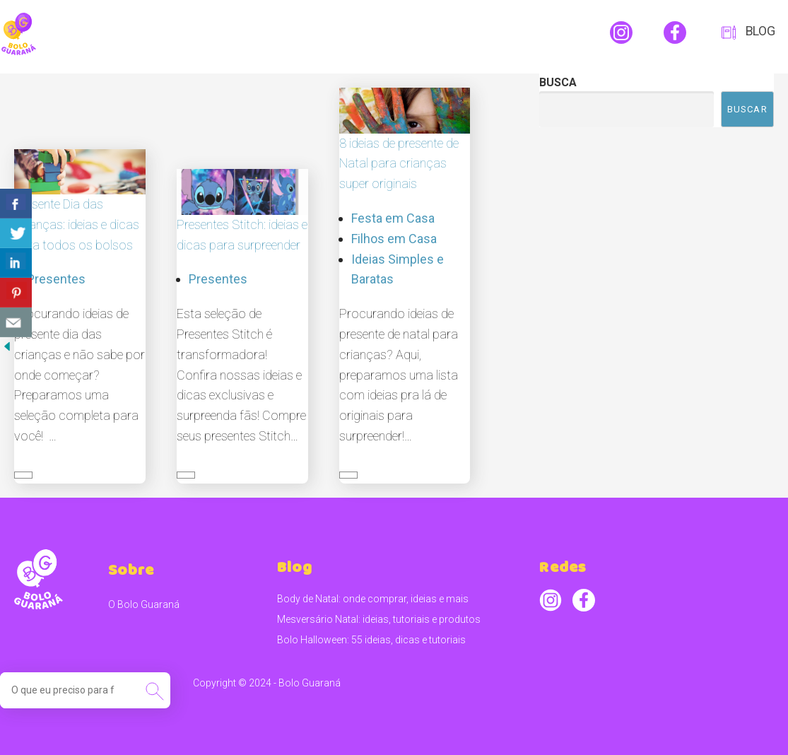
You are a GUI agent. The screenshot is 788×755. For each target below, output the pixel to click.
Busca (558, 82)
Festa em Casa (393, 218)
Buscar (747, 109)
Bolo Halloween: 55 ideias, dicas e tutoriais (371, 639)
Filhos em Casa (394, 238)
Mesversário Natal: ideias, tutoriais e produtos (379, 619)
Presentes (56, 278)
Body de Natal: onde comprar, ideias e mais (373, 598)
